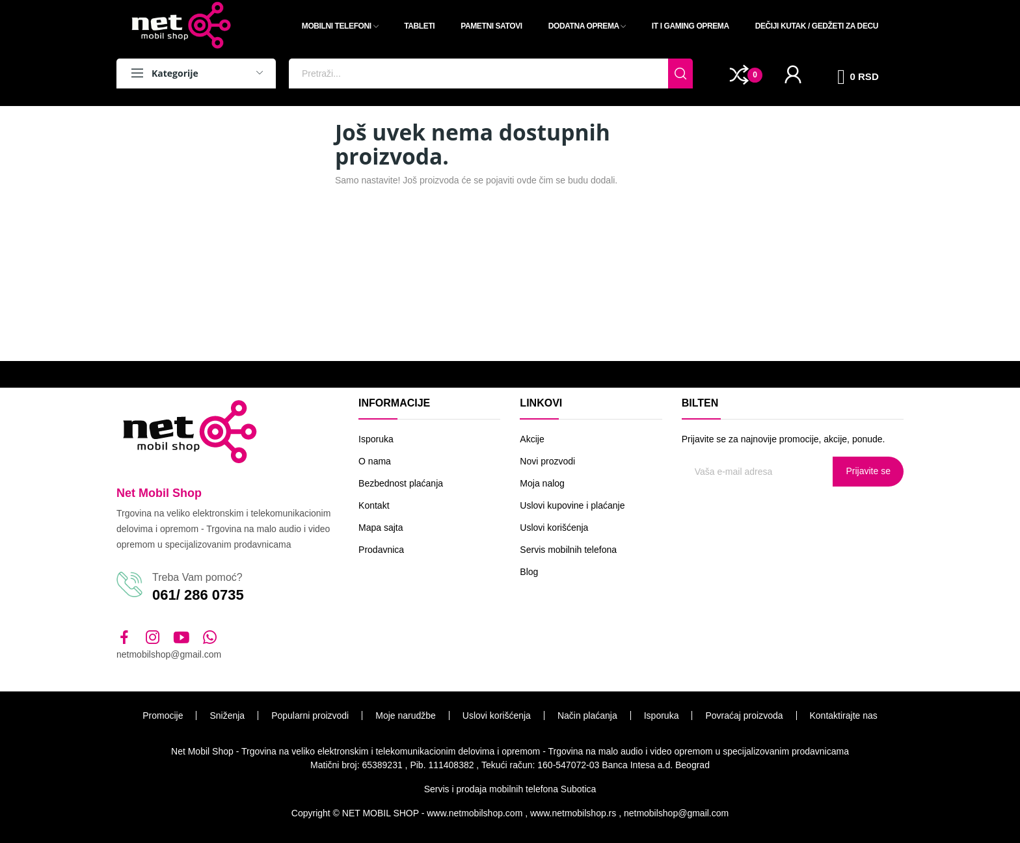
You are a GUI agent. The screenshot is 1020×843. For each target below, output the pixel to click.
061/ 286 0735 (198, 595)
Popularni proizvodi (310, 715)
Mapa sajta (380, 527)
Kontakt (373, 505)
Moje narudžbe (405, 715)
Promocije (162, 715)
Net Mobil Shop (159, 493)
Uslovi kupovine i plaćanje (572, 505)
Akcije (532, 439)
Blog (529, 572)
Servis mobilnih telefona (568, 549)
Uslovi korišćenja (554, 527)
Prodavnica (381, 549)
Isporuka (376, 439)
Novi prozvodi (547, 461)
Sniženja (227, 715)
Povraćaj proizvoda (744, 715)
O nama (374, 461)
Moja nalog (542, 483)
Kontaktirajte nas (844, 715)
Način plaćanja (587, 715)
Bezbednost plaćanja (400, 483)
